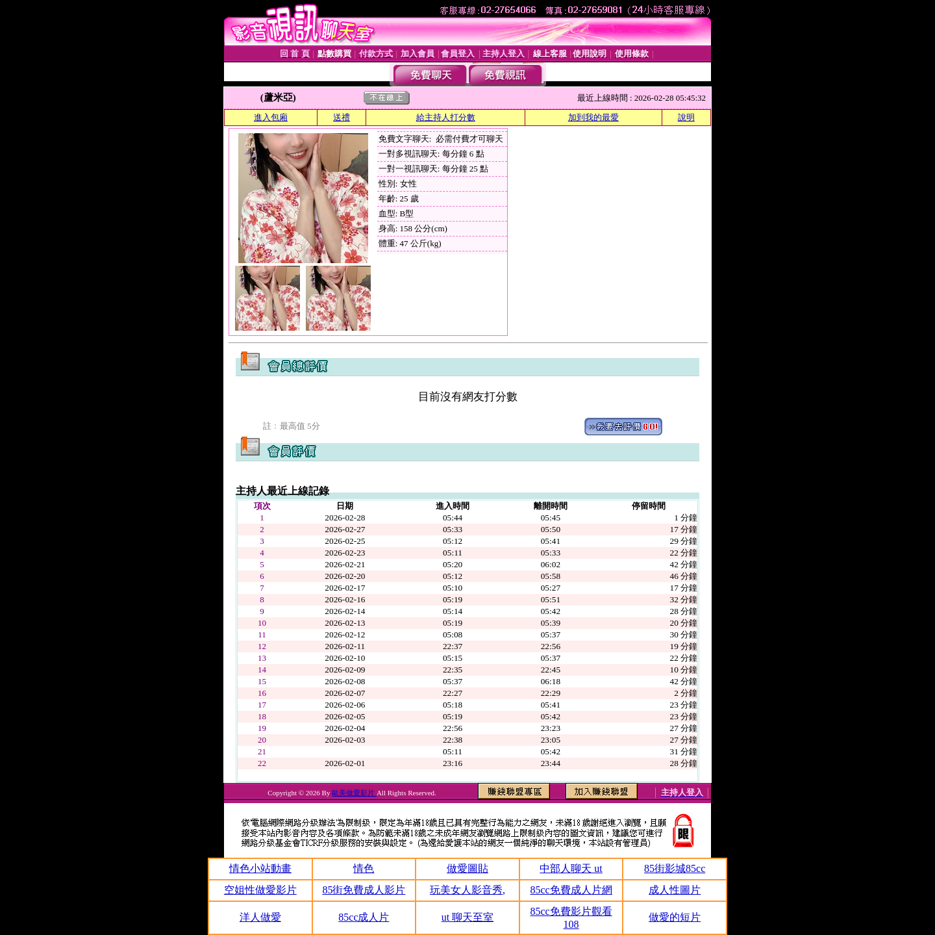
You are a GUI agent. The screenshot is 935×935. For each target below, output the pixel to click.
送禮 (341, 117)
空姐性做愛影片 (260, 889)
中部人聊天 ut (571, 868)
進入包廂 (271, 117)
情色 (363, 868)
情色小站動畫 (260, 868)
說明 (686, 117)
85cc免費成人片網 (571, 889)
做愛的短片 (675, 917)
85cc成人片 (363, 917)
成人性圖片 (675, 889)
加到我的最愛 (593, 117)
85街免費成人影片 (363, 889)
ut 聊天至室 (467, 917)
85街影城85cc (674, 868)
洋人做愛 (260, 917)
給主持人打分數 (445, 117)
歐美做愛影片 (354, 793)
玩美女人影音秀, (467, 889)
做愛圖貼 (467, 868)
